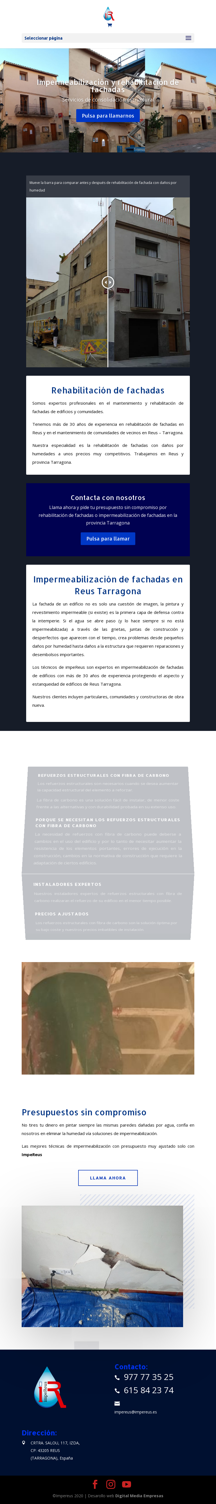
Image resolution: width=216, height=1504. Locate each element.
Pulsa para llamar (108, 538)
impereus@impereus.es (135, 1412)
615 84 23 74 (149, 1390)
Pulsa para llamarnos (108, 115)
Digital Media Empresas (139, 1495)
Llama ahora (108, 1178)
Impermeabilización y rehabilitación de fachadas (108, 85)
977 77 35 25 (149, 1377)
